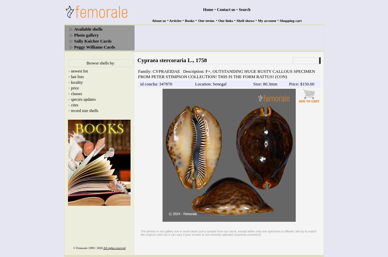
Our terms (206, 21)
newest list (79, 71)
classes (76, 93)
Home (208, 9)
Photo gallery (86, 35)
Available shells (88, 29)
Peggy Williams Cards (94, 47)
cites (74, 105)
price (75, 88)
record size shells (85, 110)
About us (159, 21)
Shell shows (245, 21)
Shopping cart (291, 21)
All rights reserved (114, 248)
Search (244, 9)
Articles (175, 21)
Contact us (226, 9)
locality (77, 82)
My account (267, 21)
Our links (225, 21)
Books (189, 21)
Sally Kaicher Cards (93, 41)
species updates (83, 99)
